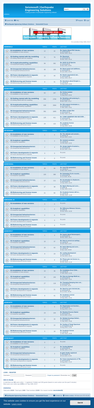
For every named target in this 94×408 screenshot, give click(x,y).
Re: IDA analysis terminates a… (70, 104)
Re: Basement (64, 56)
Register (12, 372)
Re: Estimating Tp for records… (70, 173)
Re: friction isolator (66, 92)
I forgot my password (53, 375)
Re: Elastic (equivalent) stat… (69, 75)
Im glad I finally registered (68, 353)
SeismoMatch (8, 266)
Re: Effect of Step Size (67, 110)
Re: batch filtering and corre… (69, 247)
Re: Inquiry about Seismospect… (70, 234)
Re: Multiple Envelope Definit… (70, 318)
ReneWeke (65, 354)
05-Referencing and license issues (23, 158)
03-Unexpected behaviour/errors (22, 146)
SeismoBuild (8, 47)
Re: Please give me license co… (70, 259)
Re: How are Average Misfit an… (70, 276)
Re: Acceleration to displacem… (70, 180)
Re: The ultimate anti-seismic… (70, 134)
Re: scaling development (68, 253)
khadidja (64, 124)
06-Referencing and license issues (23, 81)
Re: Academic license (67, 330)
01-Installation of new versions (22, 50)
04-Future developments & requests (24, 153)
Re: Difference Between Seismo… (71, 208)
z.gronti (64, 82)
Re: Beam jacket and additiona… (70, 68)
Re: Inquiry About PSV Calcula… (70, 50)
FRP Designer (8, 130)
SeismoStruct (9, 88)
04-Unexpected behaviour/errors (22, 69)
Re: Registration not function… (70, 306)
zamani (64, 93)
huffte (63, 187)
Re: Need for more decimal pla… (70, 288)
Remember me (66, 375)
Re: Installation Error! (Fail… (69, 270)
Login (5, 372)
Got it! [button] (80, 403)
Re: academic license (67, 123)
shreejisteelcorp (66, 326)
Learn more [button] (17, 404)
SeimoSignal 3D (9, 199)
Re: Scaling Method (66, 346)
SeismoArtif (8, 302)
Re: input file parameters (68, 167)
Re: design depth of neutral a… (70, 146)
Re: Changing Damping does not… (71, 282)
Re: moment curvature (67, 140)
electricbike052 (58, 390)
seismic (64, 135)
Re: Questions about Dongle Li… (70, 81)
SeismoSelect (9, 338)
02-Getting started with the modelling (24, 57)
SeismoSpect (8, 231)
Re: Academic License (67, 295)
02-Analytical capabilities (20, 140)
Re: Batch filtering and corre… (70, 186)
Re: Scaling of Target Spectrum (70, 324)
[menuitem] (16, 20)
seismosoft (65, 51)
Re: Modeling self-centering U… (70, 98)
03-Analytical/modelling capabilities (24, 63)
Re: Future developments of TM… (71, 359)
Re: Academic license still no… (70, 192)
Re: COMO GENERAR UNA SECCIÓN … (72, 116)
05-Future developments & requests (24, 75)
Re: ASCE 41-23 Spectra (68, 62)
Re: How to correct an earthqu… (70, 240)
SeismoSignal (8, 164)
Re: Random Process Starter (69, 312)
